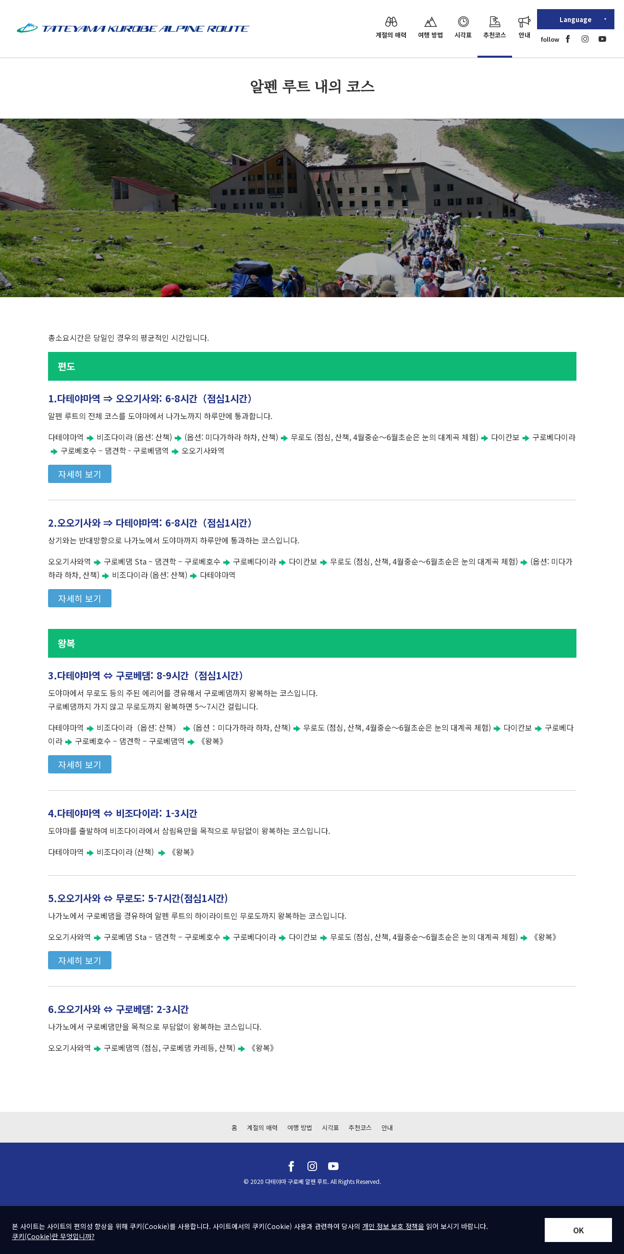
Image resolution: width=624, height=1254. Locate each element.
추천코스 (360, 1127)
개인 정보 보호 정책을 (393, 1226)
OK (578, 1230)
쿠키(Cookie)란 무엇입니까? (53, 1236)
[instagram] (585, 38)
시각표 (330, 1127)
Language (576, 19)
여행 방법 (299, 1127)
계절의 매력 (262, 1127)
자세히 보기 (79, 474)
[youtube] (602, 38)
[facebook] (567, 38)
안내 (387, 1127)
